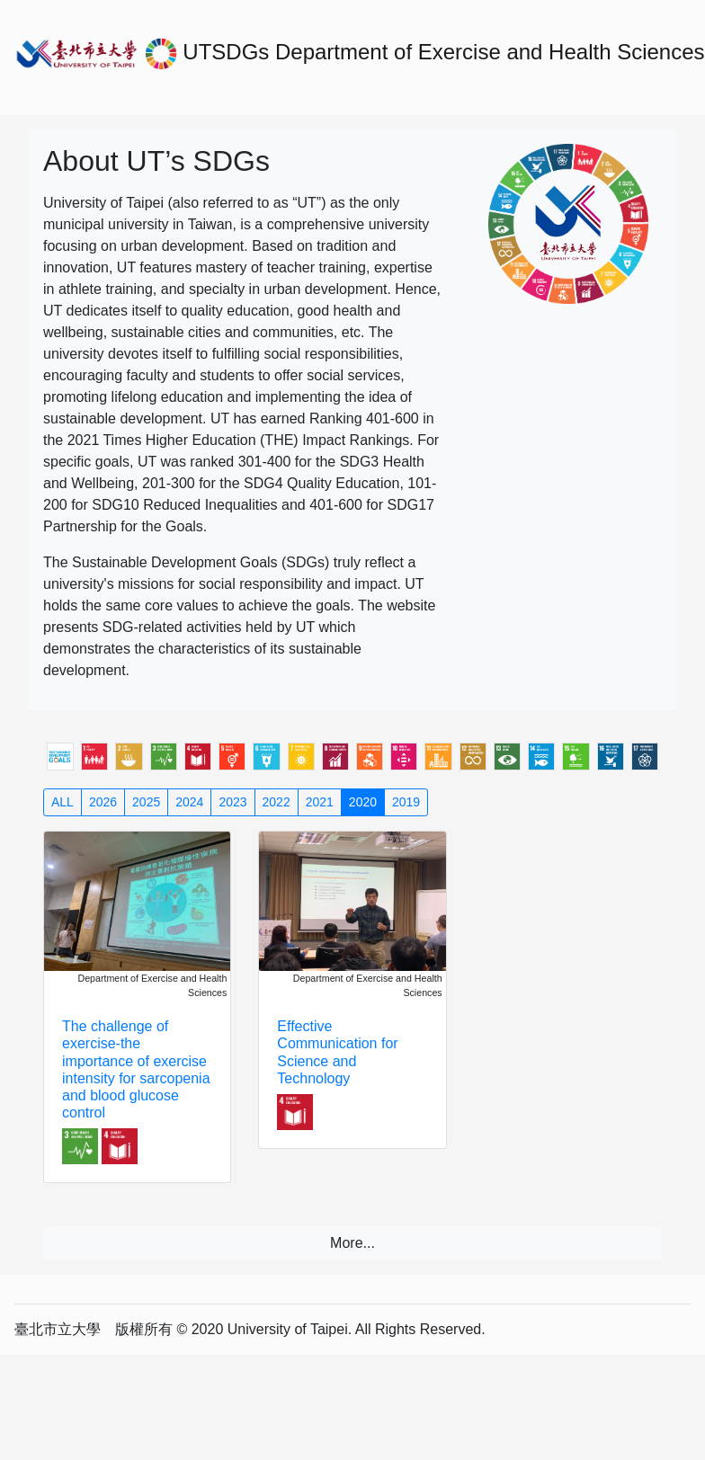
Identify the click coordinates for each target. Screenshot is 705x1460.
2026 (103, 802)
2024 (189, 802)
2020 (363, 802)
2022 (276, 802)
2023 (232, 802)
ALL (62, 802)
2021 (320, 802)
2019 (406, 802)
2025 (146, 802)
